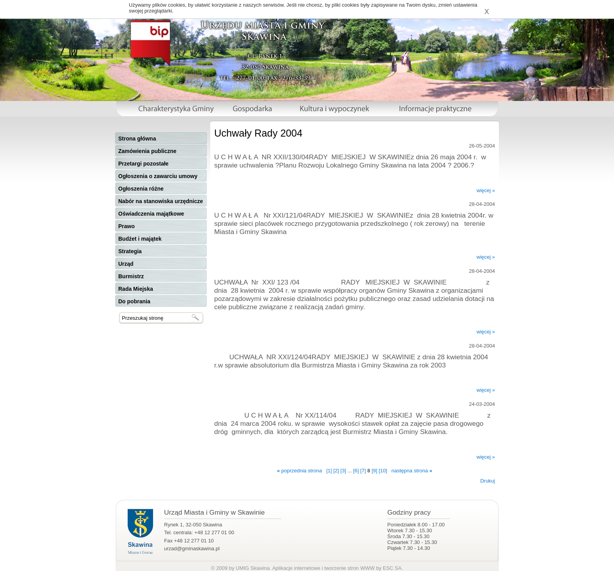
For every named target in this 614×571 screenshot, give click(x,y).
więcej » (486, 190)
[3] (343, 471)
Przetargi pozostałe (143, 163)
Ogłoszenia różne (141, 189)
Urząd (126, 264)
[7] (363, 471)
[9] (374, 471)
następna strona (412, 471)
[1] (329, 471)
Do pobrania (134, 301)
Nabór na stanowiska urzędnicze (160, 201)
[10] (383, 471)
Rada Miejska (135, 289)
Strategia (130, 251)
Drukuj (487, 481)
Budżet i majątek (139, 239)
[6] (356, 471)
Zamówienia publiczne (147, 151)
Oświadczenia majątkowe (151, 214)
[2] (336, 471)
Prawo (126, 226)
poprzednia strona (299, 471)
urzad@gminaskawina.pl (192, 548)
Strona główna (137, 138)
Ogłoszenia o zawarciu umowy (157, 176)
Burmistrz (131, 276)
